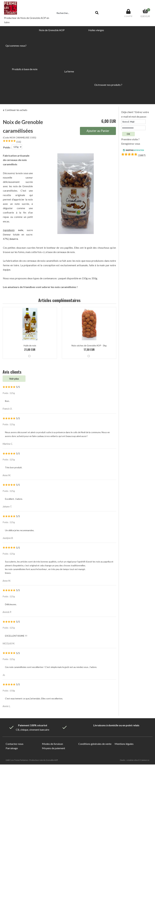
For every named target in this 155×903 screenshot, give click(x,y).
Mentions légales (124, 743)
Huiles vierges (96, 30)
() (141, 155)
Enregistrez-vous (130, 143)
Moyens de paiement (53, 748)
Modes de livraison (52, 743)
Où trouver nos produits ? (108, 84)
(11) (18, 141)
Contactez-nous (14, 743)
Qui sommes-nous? (15, 45)
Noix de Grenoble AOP (52, 30)
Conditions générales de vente (94, 743)
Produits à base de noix (24, 69)
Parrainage (12, 748)
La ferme (69, 71)
